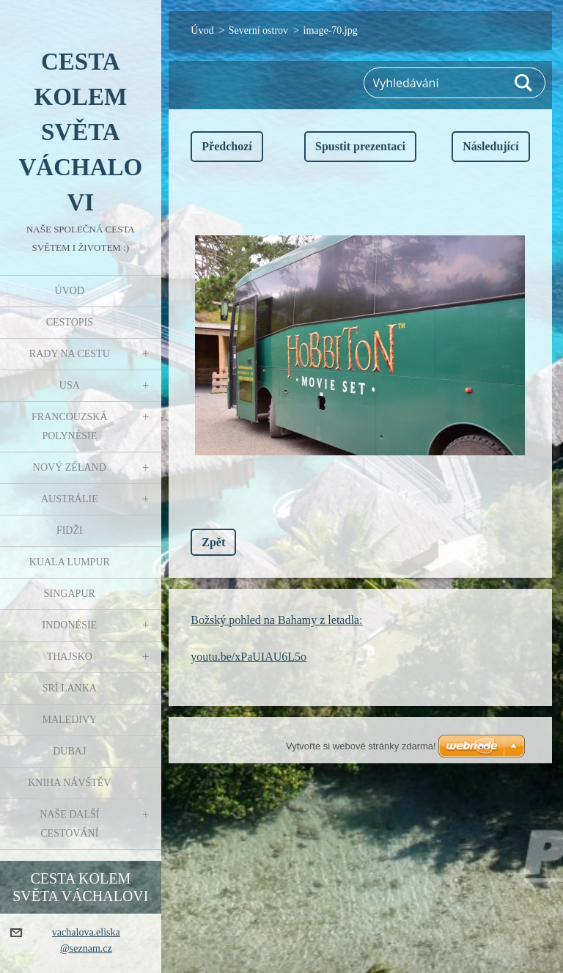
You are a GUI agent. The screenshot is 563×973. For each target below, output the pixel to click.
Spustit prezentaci (360, 146)
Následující (490, 146)
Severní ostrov (258, 30)
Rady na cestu (69, 353)
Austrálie (69, 498)
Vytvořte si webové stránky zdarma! (361, 746)
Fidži (69, 530)
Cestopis (69, 322)
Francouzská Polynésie (69, 426)
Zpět (213, 542)
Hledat (524, 83)
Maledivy (69, 719)
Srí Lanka (70, 688)
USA (69, 385)
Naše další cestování (69, 824)
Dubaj (69, 751)
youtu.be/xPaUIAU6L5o (248, 656)
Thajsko (69, 656)
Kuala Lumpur (69, 562)
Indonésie (69, 625)
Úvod (69, 290)
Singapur (69, 593)
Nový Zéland (69, 467)
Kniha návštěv (69, 782)
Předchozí (226, 146)
